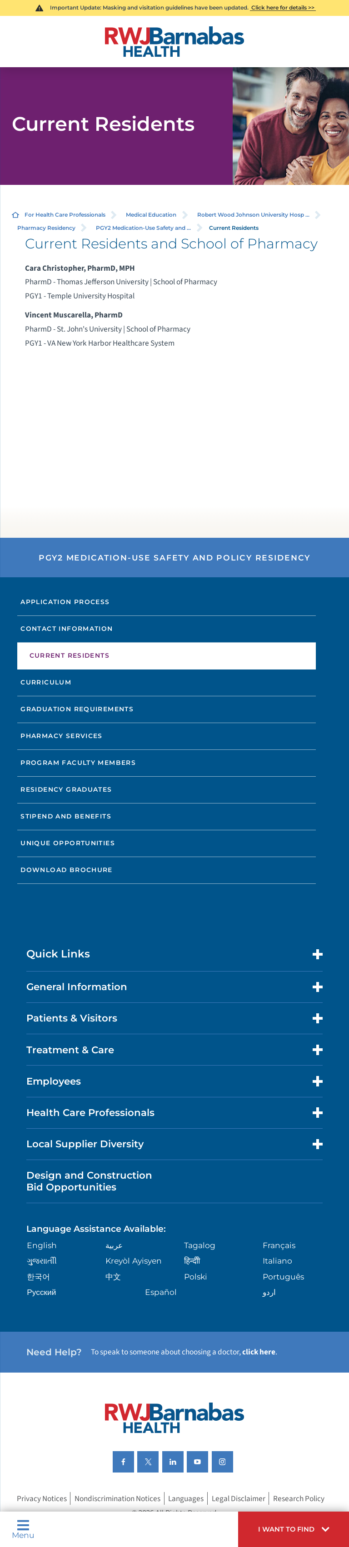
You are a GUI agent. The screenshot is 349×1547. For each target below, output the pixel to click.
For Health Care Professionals (65, 214)
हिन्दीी (192, 1260)
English (42, 1245)
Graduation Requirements (77, 709)
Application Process (65, 601)
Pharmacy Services (61, 735)
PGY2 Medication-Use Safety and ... (143, 227)
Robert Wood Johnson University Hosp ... (253, 214)
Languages (186, 1498)
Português (283, 1276)
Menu (23, 1529)
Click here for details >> (283, 7)
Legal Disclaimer (238, 1498)
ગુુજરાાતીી (42, 1260)
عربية (114, 1245)
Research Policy (298, 1498)
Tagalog (199, 1245)
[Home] (174, 41)
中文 (113, 1276)
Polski (195, 1276)
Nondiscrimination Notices (117, 1498)
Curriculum (45, 682)
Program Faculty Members (78, 762)
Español (161, 1292)
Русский (41, 1292)
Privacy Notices (42, 1498)
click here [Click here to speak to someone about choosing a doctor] (258, 1352)
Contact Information (66, 628)
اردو (269, 1292)
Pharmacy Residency (46, 227)
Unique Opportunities (67, 843)
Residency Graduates (66, 789)
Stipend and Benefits (65, 816)
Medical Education (151, 214)
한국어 (38, 1276)
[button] (293, 1529)
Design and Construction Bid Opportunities (89, 1181)
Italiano (277, 1260)
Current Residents (70, 655)
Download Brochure (66, 869)
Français (279, 1245)
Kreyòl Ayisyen (133, 1260)
